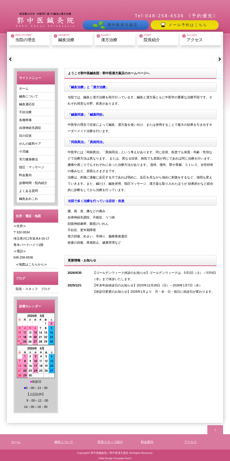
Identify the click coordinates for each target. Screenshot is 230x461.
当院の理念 (32, 37)
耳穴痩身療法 (28, 159)
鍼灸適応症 (27, 104)
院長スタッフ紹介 (110, 442)
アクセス (203, 37)
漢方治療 (117, 37)
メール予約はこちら (187, 25)
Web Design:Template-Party (114, 458)
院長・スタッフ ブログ (33, 289)
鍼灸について (28, 96)
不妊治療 (25, 112)
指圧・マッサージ (31, 167)
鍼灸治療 (74, 37)
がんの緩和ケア (30, 143)
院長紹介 (160, 37)
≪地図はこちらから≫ (31, 264)
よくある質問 (28, 191)
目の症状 (25, 135)
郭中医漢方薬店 (123, 25)
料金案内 (25, 175)
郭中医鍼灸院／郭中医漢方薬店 (109, 452)
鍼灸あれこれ (28, 198)
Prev (10, 59)
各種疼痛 (25, 120)
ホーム (24, 88)
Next (219, 59)
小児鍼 (24, 151)
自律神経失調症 (30, 128)
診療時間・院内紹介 (33, 183)
